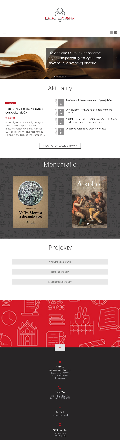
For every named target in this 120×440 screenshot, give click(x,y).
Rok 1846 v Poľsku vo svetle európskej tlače (88, 100)
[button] (60, 58)
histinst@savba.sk (60, 415)
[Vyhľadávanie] (111, 32)
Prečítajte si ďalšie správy (60, 145)
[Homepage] (60, 15)
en (115, 32)
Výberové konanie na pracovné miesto (86, 128)
